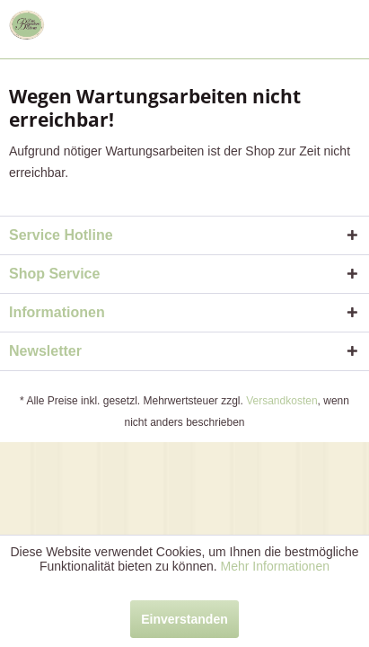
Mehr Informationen (275, 566)
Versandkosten (281, 400)
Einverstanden (184, 619)
